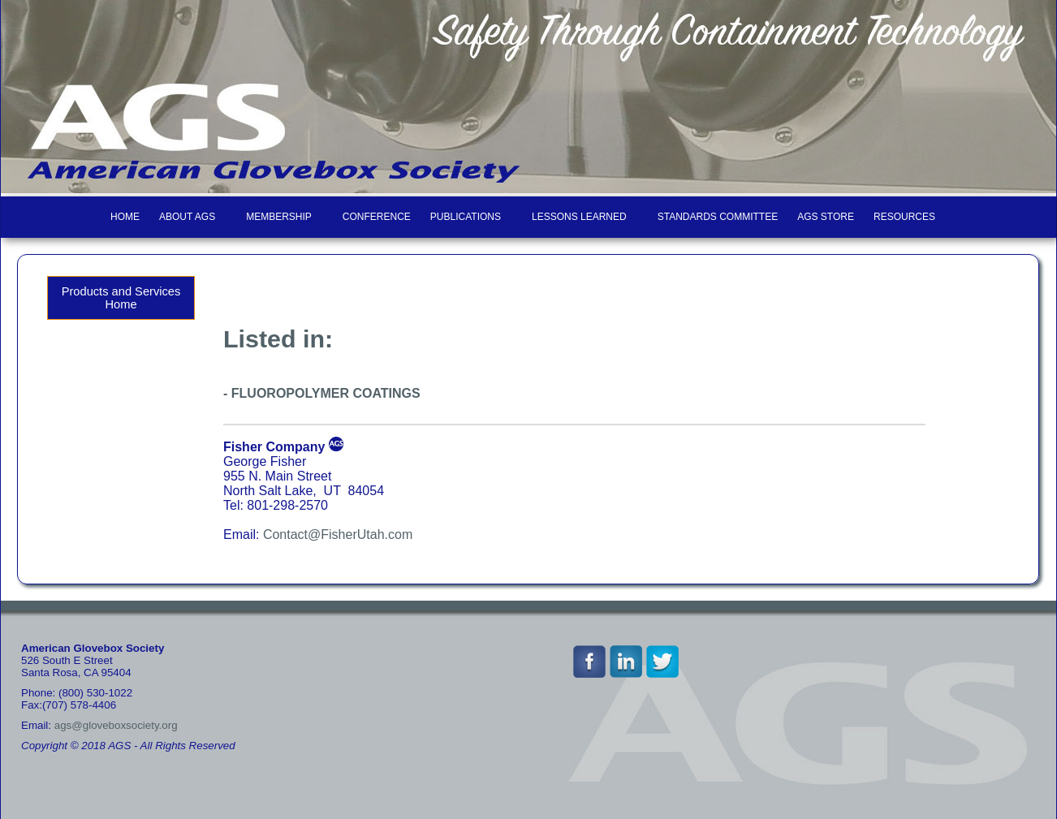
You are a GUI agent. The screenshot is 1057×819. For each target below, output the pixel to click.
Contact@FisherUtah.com (337, 534)
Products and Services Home (121, 298)
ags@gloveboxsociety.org (116, 725)
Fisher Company (274, 447)
